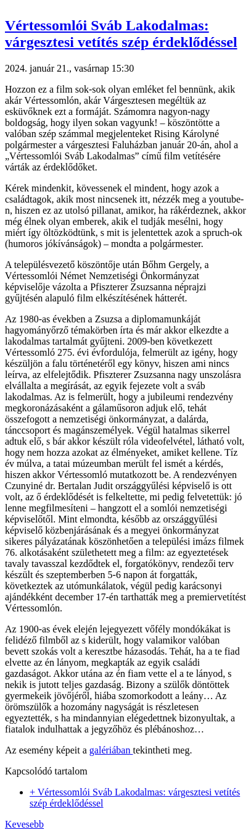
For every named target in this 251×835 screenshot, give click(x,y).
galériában (111, 750)
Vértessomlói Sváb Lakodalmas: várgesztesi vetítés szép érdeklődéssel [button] (121, 33)
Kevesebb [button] (24, 824)
